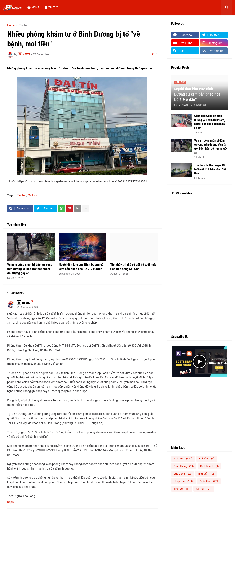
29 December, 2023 (27, 307)
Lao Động (183, 474)
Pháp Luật (184, 481)
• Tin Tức (22, 25)
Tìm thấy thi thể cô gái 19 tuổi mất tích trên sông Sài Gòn (133, 267)
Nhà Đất (206, 474)
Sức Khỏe (209, 481)
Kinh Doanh (209, 466)
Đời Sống (206, 459)
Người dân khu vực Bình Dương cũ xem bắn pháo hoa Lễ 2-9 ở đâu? (81, 267)
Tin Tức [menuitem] (51, 7)
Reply (10, 502)
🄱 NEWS (23, 303)
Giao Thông (184, 466)
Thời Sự (182, 489)
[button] (226, 7)
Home (11, 25)
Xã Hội (32, 195)
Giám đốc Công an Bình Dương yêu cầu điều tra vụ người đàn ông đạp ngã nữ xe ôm (209, 122)
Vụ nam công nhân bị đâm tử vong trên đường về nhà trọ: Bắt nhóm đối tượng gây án (29, 269)
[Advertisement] (199, 262)
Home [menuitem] (33, 7)
